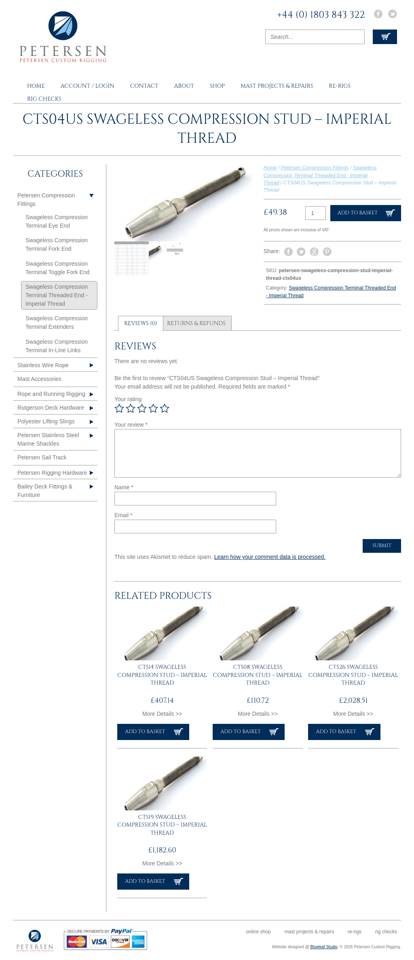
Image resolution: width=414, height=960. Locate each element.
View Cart (385, 37)
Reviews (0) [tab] (140, 323)
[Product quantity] (315, 213)
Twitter (392, 14)
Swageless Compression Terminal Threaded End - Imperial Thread (320, 175)
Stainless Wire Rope (43, 365)
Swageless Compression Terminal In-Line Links (56, 345)
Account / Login (87, 86)
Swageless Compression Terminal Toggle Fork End (57, 267)
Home (36, 86)
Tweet (301, 251)
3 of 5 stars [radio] (142, 408)
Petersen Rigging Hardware (52, 472)
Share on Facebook (288, 252)
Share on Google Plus (314, 252)
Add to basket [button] (145, 731)
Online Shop (258, 932)
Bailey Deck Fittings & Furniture (44, 490)
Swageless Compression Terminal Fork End (56, 244)
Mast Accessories (39, 379)
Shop (217, 86)
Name (123, 487)
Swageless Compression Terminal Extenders (56, 322)
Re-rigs (340, 86)
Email (123, 515)
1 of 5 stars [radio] (119, 408)
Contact (144, 86)
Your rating (128, 399)
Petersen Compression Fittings (315, 168)
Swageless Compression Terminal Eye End (56, 221)
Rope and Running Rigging (51, 394)
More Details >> (162, 713)
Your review (131, 424)
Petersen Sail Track (41, 457)
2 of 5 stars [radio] (130, 408)
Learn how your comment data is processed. (269, 557)
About (184, 86)
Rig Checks (44, 99)
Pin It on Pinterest (327, 252)
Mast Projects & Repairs (277, 86)
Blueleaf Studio (324, 947)
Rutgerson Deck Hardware (50, 407)
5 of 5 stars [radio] (164, 408)
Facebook (378, 14)
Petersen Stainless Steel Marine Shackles (48, 439)
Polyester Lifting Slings (46, 421)
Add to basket (358, 212)
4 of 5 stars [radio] (153, 408)
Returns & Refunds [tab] (196, 323)
